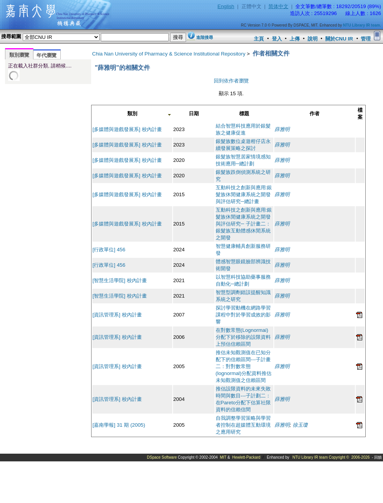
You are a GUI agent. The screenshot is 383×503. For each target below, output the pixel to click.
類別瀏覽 (19, 55)
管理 (366, 39)
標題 (244, 113)
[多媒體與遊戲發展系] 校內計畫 (127, 129)
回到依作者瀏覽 (231, 81)
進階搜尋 (204, 37)
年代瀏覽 (47, 55)
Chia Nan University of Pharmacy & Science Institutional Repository (169, 54)
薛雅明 (282, 129)
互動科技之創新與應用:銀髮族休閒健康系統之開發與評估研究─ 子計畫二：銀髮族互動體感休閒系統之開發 (244, 224)
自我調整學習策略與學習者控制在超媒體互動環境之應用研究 (243, 425)
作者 (315, 113)
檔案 (360, 113)
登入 (277, 39)
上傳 (295, 39)
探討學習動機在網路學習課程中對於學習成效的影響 (243, 315)
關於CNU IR (339, 39)
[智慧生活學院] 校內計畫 (120, 280)
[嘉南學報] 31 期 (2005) (119, 425)
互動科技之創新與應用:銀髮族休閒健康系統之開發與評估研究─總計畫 (244, 194)
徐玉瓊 (300, 425)
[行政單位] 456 (109, 249)
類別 (132, 113)
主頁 (259, 39)
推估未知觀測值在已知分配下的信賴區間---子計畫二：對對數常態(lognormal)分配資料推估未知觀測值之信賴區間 (243, 366)
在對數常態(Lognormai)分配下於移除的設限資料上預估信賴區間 (243, 337)
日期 (194, 113)
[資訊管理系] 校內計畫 (117, 315)
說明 (313, 39)
